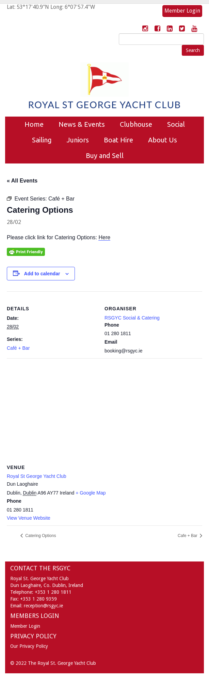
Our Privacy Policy (29, 646)
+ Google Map (91, 493)
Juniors (78, 140)
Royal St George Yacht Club (36, 476)
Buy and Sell (105, 155)
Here (104, 237)
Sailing (42, 140)
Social (176, 124)
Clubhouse (136, 124)
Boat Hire (118, 140)
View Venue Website (28, 518)
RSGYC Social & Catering (132, 318)
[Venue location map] (104, 407)
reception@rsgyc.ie (43, 605)
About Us (162, 140)
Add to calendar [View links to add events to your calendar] (42, 273)
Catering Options (40, 535)
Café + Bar (18, 348)
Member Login (182, 10)
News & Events (82, 124)
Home (34, 124)
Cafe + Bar (188, 535)
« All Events (22, 181)
